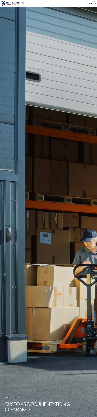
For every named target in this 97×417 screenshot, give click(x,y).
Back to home (9, 397)
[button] (91, 3)
